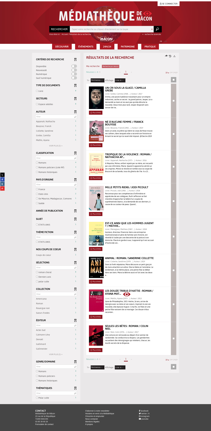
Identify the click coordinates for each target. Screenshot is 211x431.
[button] (62, 46)
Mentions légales (92, 422)
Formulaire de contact (44, 424)
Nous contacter (91, 419)
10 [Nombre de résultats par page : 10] (167, 72)
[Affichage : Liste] (120, 80)
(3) (56, 146)
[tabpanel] (105, 227)
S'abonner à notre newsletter (97, 411)
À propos (89, 424)
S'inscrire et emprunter (94, 416)
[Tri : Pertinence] (97, 80)
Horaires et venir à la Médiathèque (99, 413)
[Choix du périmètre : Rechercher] (59, 29)
